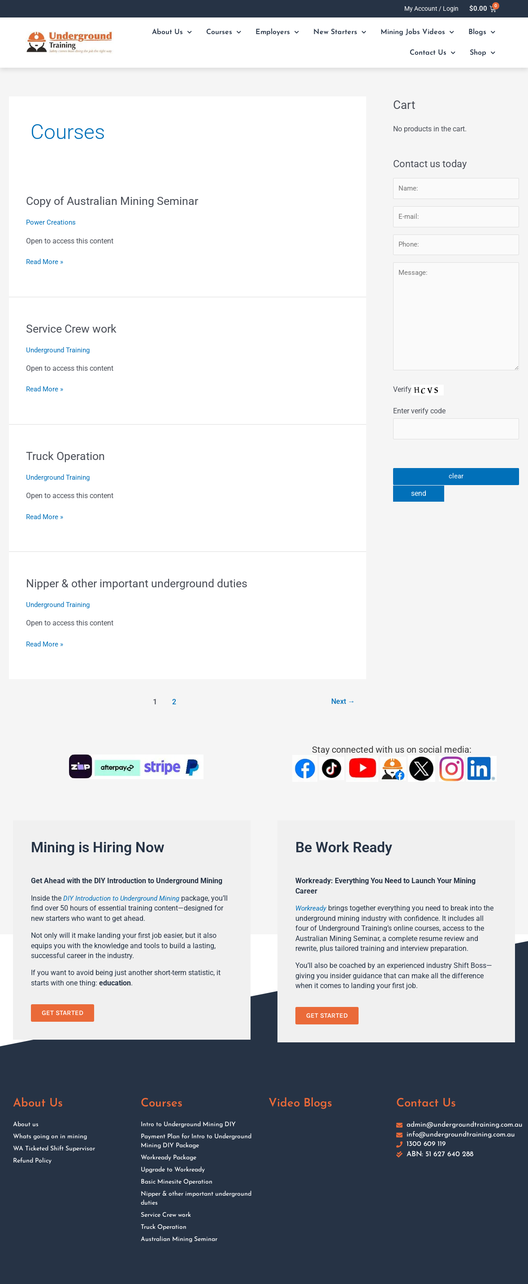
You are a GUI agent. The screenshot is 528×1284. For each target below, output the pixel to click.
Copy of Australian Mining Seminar (114, 201)
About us (26, 1124)
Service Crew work (74, 328)
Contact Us (432, 53)
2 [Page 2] (173, 700)
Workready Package (168, 1157)
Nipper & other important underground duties (142, 583)
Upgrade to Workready (173, 1169)
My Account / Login (431, 8)
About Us (172, 32)
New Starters (339, 32)
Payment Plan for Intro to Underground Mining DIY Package (196, 1141)
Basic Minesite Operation (176, 1181)
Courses (223, 32)
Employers (277, 32)
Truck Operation (67, 455)
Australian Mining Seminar (179, 1239)
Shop (482, 53)
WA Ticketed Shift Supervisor (54, 1148)
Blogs (481, 32)
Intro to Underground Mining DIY (188, 1124)
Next (342, 700)
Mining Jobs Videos (417, 32)
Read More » (45, 261)
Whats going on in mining (50, 1136)
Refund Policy (32, 1160)
